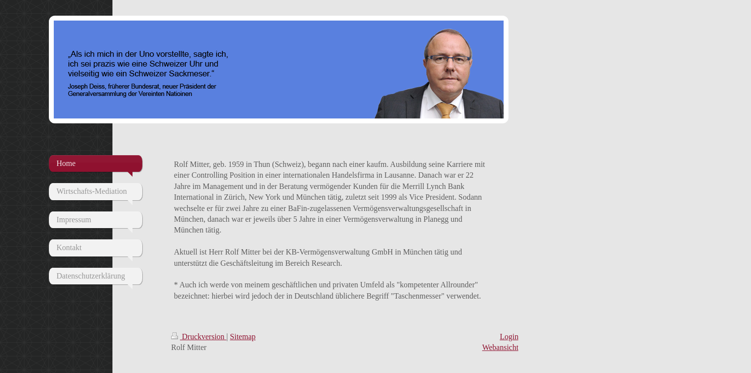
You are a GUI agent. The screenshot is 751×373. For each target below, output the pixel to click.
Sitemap (242, 336)
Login (509, 336)
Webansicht (500, 347)
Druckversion (198, 336)
